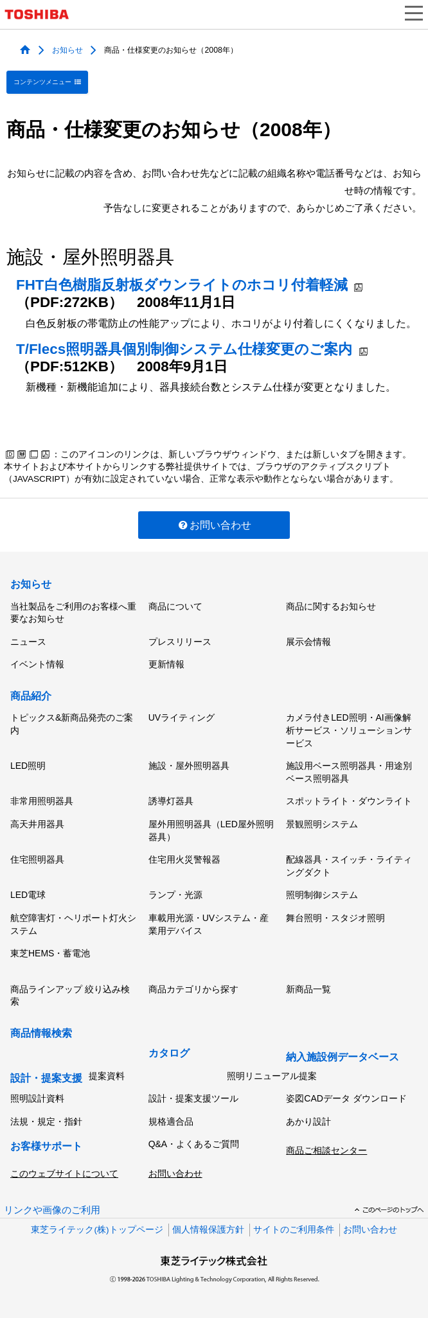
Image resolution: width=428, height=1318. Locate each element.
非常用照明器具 (41, 801)
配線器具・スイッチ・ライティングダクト (349, 865)
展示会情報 (308, 642)
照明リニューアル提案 (272, 1076)
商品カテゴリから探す (193, 989)
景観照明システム (322, 824)
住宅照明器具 (37, 859)
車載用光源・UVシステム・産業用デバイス (208, 924)
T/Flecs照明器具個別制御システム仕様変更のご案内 (184, 349)
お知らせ (67, 49)
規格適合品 (170, 1121)
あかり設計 (308, 1121)
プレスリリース (179, 642)
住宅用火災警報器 (184, 859)
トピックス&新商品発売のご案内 (71, 723)
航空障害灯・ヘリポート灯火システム (73, 924)
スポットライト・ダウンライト (349, 801)
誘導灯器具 (170, 801)
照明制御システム (322, 895)
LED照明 (28, 765)
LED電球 (28, 895)
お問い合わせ (214, 525)
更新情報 (166, 664)
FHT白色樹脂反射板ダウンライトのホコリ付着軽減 (182, 285)
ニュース (28, 642)
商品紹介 (30, 695)
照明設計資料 (37, 1098)
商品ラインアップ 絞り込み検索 (70, 995)
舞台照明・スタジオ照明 (335, 918)
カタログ (169, 1053)
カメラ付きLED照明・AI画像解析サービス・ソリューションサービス (349, 730)
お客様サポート (46, 1146)
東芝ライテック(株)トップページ (97, 1230)
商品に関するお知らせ (331, 606)
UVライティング (181, 717)
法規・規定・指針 (46, 1121)
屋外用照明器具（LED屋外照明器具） (211, 830)
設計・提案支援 (46, 1078)
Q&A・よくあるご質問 (194, 1144)
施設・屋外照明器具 (188, 765)
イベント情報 (37, 664)
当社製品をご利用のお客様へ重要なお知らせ (73, 612)
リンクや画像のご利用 (52, 1210)
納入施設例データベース (342, 1056)
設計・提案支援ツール (193, 1098)
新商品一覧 (308, 989)
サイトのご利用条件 (293, 1230)
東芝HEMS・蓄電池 (50, 953)
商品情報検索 (41, 1033)
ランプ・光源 (175, 895)
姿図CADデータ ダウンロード (346, 1098)
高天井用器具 (37, 824)
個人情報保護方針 (208, 1230)
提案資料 (107, 1076)
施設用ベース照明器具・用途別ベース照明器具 (349, 772)
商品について (175, 606)
